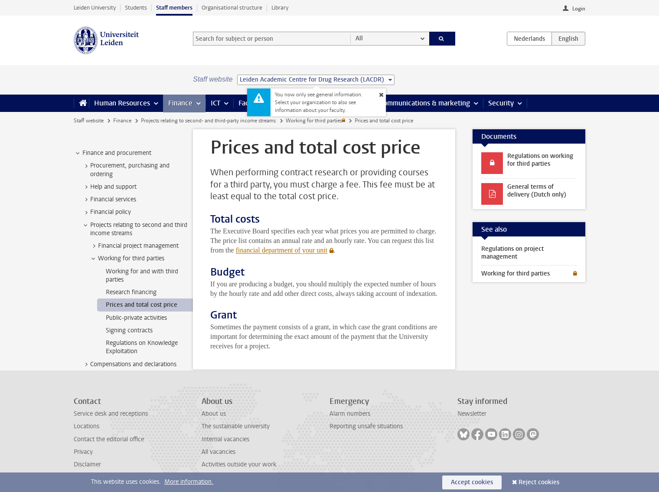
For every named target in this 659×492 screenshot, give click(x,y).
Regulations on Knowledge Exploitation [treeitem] (142, 347)
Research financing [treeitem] (131, 292)
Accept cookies (472, 482)
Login (578, 8)
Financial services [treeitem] (109, 199)
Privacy (83, 452)
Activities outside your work (239, 464)
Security (501, 103)
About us (214, 414)
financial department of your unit (281, 250)
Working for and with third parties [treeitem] (142, 275)
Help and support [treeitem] (109, 187)
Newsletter (471, 414)
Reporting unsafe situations (366, 426)
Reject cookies (539, 482)
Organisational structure (232, 7)
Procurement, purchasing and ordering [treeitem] (126, 169)
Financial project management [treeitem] (134, 246)
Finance (180, 103)
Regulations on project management (512, 253)
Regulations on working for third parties (540, 160)
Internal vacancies (225, 439)
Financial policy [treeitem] (106, 212)
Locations (86, 426)
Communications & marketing (424, 103)
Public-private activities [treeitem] (136, 318)
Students (136, 7)
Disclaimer (87, 464)
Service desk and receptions (111, 414)
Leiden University (95, 7)
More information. (188, 482)
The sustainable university (236, 426)
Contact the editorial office (109, 439)
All (359, 38)
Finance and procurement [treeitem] (112, 153)
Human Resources (122, 103)
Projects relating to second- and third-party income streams (208, 120)
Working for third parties (314, 120)
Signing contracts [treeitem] (129, 330)
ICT (215, 103)
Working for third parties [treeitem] (127, 258)
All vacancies (218, 452)
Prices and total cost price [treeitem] (141, 305)
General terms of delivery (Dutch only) (536, 191)
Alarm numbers (350, 414)
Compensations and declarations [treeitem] (129, 364)
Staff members (174, 7)
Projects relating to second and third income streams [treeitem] (134, 229)
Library (279, 7)
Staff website (89, 120)
